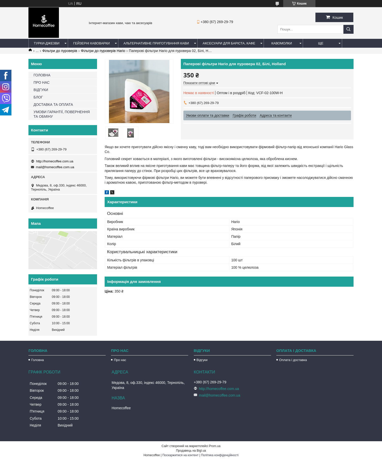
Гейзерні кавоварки (91, 43)
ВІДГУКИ (41, 90)
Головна (37, 360)
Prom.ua (214, 446)
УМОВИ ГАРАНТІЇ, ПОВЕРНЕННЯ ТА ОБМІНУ (62, 114)
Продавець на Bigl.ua (191, 450)
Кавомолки (281, 43)
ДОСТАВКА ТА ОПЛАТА (53, 105)
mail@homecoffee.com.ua (55, 167)
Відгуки (202, 360)
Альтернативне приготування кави (156, 43)
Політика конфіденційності (219, 455)
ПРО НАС (42, 82)
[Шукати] (348, 29)
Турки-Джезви (46, 43)
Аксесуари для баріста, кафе (229, 43)
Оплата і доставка (293, 360)
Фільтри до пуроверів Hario (103, 51)
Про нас (120, 360)
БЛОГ (38, 97)
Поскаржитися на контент (180, 455)
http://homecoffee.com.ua (54, 161)
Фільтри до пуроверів (59, 51)
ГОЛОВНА (42, 75)
